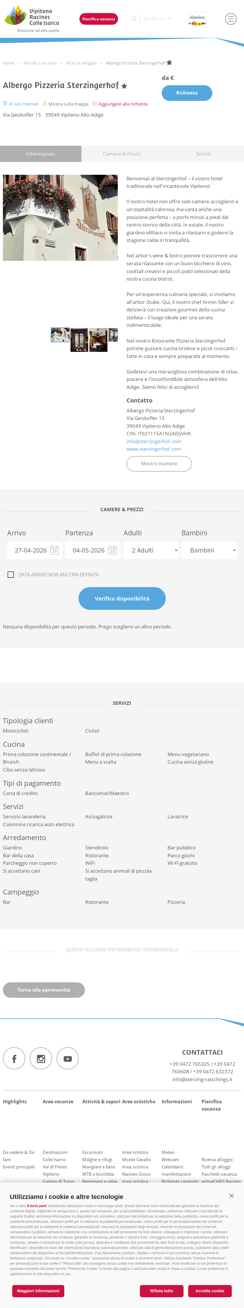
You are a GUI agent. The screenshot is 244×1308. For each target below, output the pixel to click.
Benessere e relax (99, 1181)
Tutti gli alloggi (216, 1167)
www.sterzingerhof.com (154, 448)
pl (170, 18)
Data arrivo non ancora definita (59, 574)
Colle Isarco (54, 1159)
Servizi (203, 153)
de (145, 18)
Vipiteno (51, 1174)
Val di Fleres (55, 1167)
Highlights (15, 1101)
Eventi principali (19, 1167)
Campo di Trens (58, 1181)
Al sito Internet (21, 104)
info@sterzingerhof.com (154, 441)
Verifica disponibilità (122, 598)
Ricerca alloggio (217, 1159)
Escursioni (92, 1152)
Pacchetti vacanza (219, 1174)
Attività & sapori (101, 1101)
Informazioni (40, 153)
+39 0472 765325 (190, 1064)
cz (162, 18)
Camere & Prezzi (122, 153)
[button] (231, 1195)
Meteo (168, 1152)
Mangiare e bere (98, 1167)
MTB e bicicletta (98, 1174)
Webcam (170, 1159)
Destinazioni (55, 1152)
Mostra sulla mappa (66, 104)
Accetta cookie (210, 1291)
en (154, 18)
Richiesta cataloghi (180, 1181)
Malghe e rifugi (97, 1159)
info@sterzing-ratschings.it (202, 1079)
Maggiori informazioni (38, 1291)
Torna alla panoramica (43, 990)
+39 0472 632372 (213, 1071)
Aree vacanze (58, 1101)
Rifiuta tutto (161, 1291)
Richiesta (187, 93)
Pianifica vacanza (98, 19)
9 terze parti (37, 1206)
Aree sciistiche (138, 1101)
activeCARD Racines (221, 1181)
